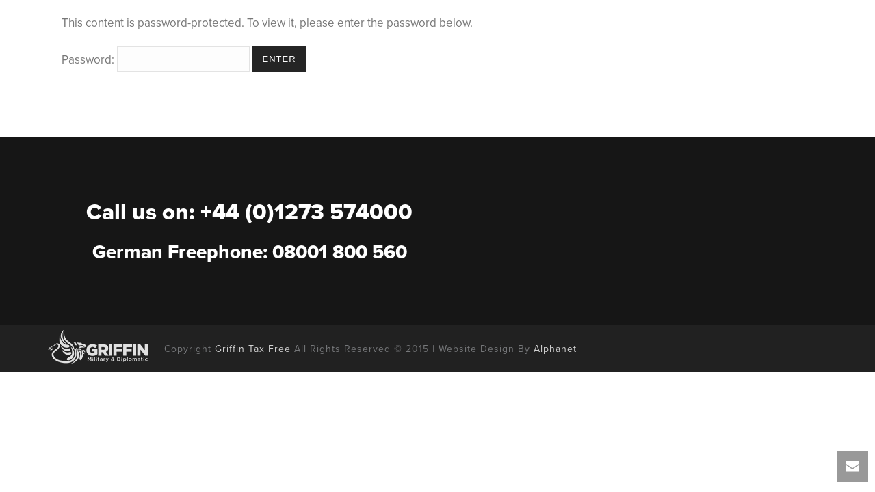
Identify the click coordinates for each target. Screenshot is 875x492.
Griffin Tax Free (253, 349)
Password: (156, 60)
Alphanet (555, 349)
